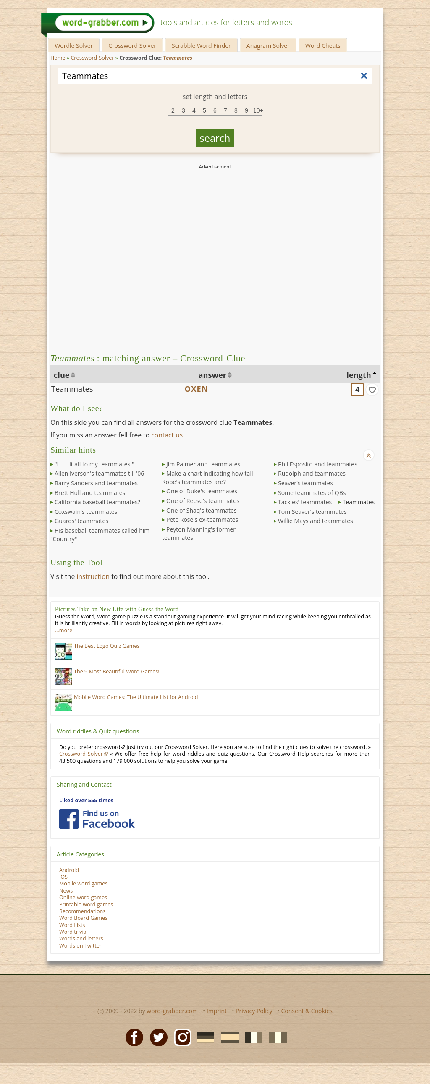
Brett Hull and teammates (90, 493)
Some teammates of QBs (312, 493)
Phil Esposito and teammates (317, 464)
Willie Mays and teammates (315, 521)
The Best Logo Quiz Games (107, 645)
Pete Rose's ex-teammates (202, 520)
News (66, 890)
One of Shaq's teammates (201, 510)
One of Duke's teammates (201, 491)
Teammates (72, 389)
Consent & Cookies (307, 1011)
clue (62, 375)
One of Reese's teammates (202, 501)
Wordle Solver (74, 46)
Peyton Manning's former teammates (199, 533)
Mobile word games (83, 883)
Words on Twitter (80, 945)
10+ (257, 110)
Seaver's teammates (305, 483)
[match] (372, 389)
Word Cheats (323, 46)
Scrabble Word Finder (201, 46)
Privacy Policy (254, 1011)
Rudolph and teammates (312, 473)
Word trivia (73, 931)
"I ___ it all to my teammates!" (94, 464)
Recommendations (82, 911)
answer (213, 375)
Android (69, 870)
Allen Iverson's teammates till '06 (99, 473)
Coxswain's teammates (86, 512)
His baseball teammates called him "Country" (99, 534)
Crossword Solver (132, 46)
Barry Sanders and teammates (96, 483)
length (358, 375)
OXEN (196, 389)
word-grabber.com (172, 1011)
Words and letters (81, 938)
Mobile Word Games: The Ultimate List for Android (136, 697)
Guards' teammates (81, 521)
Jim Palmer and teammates (203, 464)
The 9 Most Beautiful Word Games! (117, 671)
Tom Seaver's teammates (312, 512)
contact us (167, 435)
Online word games (83, 897)
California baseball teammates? (97, 502)
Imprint (217, 1011)
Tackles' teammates (305, 502)
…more (63, 630)
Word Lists (72, 925)
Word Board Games (83, 918)
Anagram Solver (268, 46)
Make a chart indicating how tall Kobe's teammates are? (207, 477)
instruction (93, 576)
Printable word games (86, 904)
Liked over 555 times (86, 800)
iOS (63, 876)
